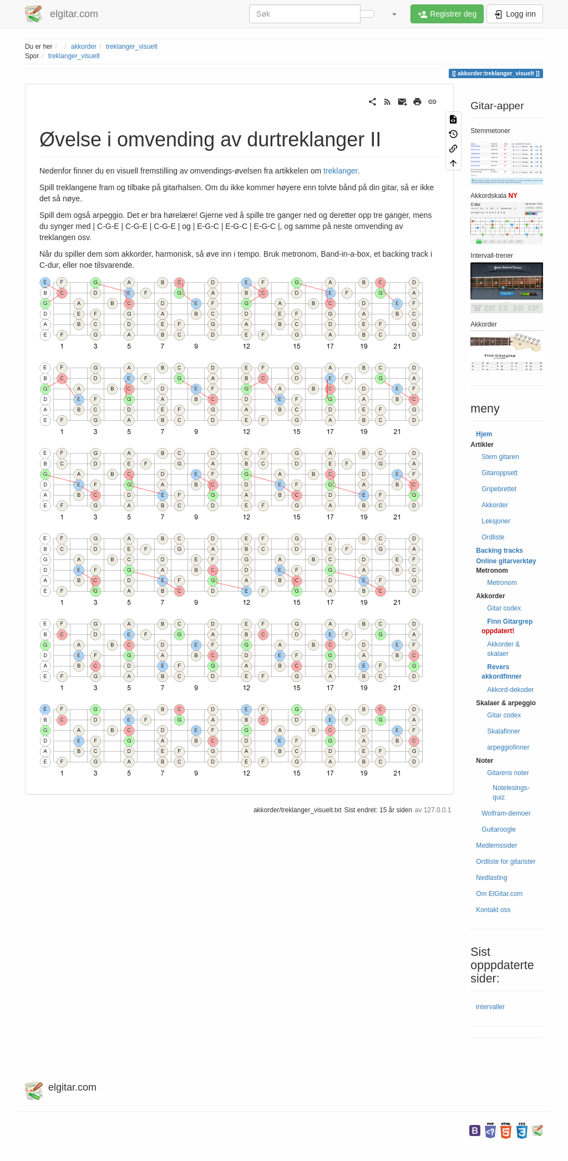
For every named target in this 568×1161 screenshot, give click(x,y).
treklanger (340, 170)
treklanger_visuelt (132, 46)
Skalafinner (503, 731)
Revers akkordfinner (501, 671)
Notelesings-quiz (511, 792)
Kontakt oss (493, 910)
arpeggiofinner (508, 747)
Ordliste (492, 537)
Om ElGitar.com (499, 894)
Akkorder (494, 505)
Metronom (502, 583)
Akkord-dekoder (510, 690)
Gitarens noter (508, 773)
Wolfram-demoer (505, 813)
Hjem (484, 434)
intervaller (490, 1007)
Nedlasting (491, 878)
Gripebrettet (498, 489)
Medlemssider (496, 845)
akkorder (84, 46)
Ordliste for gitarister (505, 861)
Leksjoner (495, 521)
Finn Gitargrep (509, 621)
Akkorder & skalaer (503, 649)
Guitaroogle (498, 829)
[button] (394, 14)
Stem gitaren (500, 457)
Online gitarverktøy (506, 561)
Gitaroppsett (499, 473)
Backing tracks (499, 550)
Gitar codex (504, 608)
